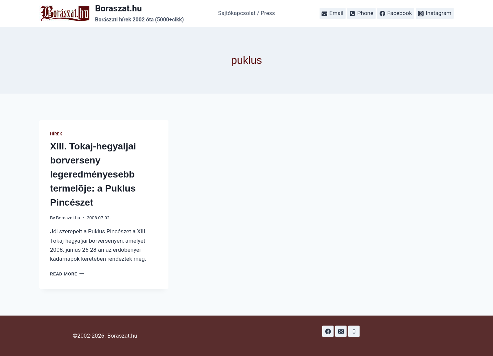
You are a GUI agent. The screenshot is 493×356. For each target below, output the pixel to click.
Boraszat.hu (68, 217)
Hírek (56, 134)
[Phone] (354, 331)
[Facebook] (328, 331)
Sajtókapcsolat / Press (246, 13)
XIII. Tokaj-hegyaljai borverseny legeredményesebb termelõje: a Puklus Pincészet (93, 174)
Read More (67, 273)
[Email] (341, 331)
